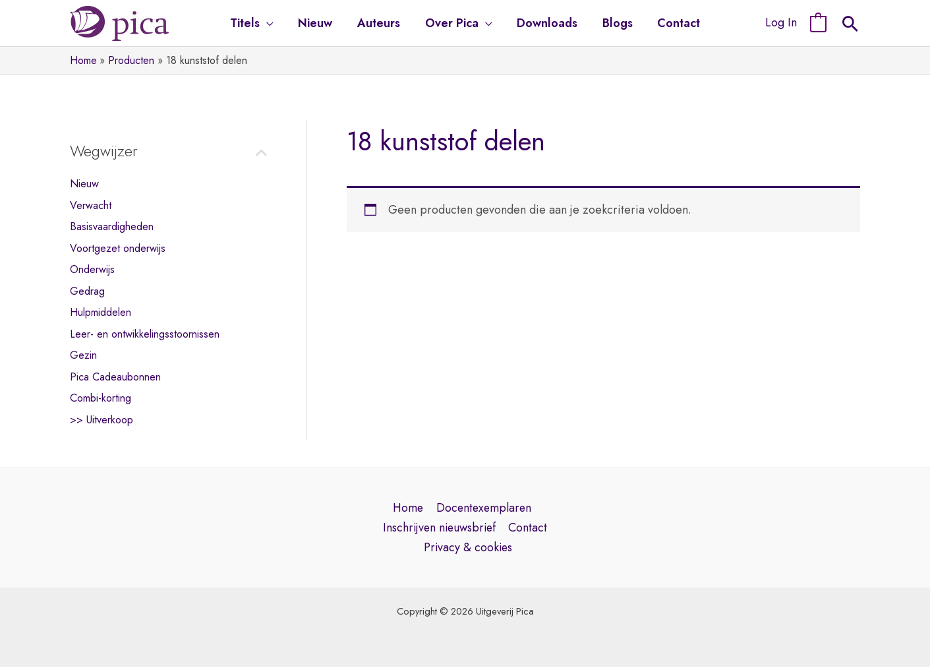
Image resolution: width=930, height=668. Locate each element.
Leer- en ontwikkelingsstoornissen (149, 334)
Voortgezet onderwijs (120, 248)
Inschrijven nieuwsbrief (439, 528)
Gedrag (87, 291)
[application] (270, 23)
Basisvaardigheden (113, 226)
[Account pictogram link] (781, 23)
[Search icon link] (850, 26)
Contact (528, 528)
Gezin (84, 355)
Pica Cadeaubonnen (117, 377)
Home (407, 508)
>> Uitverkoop (104, 420)
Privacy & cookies (467, 548)
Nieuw (85, 183)
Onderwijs (93, 270)
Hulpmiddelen (103, 312)
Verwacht (91, 205)
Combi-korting (103, 398)
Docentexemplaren (484, 508)
